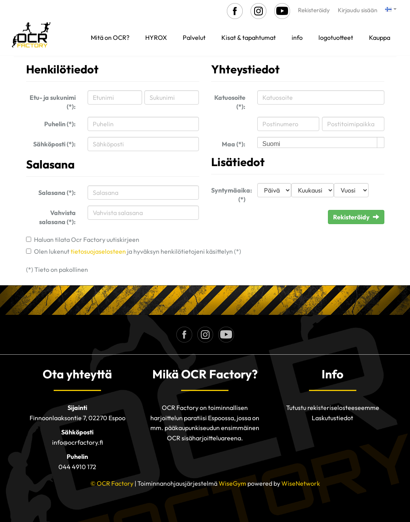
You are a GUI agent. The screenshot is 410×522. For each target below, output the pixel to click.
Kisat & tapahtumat (248, 37)
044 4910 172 (77, 467)
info (297, 37)
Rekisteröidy (314, 10)
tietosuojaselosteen (98, 251)
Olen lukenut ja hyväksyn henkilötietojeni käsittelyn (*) (137, 251)
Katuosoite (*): (229, 102)
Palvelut (194, 37)
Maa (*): (233, 144)
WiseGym (232, 483)
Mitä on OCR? (110, 37)
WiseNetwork (300, 483)
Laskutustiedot (332, 418)
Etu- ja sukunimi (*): (53, 102)
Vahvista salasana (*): (57, 217)
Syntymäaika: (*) (231, 194)
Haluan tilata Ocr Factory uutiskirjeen (86, 239)
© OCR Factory (111, 483)
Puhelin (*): (60, 124)
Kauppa (379, 37)
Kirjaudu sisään (357, 10)
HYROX (156, 37)
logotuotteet (335, 37)
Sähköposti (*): (54, 144)
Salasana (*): (57, 192)
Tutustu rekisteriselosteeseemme (332, 408)
